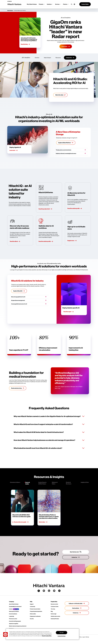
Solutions (49, 4)
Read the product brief (45, 209)
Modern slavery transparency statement (17, 626)
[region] (42, 634)
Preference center (13, 618)
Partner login (53, 613)
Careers (11, 609)
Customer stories (54, 606)
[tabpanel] (49, 507)
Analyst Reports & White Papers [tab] (42, 483)
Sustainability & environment (15, 606)
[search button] (71, 4)
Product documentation (35, 609)
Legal (83, 637)
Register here (72, 241)
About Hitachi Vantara (13, 604)
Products (41, 4)
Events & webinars (13, 613)
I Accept (61, 632)
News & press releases (14, 611)
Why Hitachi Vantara (32, 4)
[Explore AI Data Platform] (65, 143)
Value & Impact (47, 57)
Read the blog (25, 44)
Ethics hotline (33, 613)
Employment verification (35, 616)
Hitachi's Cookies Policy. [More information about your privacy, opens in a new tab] (47, 635)
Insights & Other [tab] (85, 482)
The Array (53, 609)
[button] (74, 4)
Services (57, 4)
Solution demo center (55, 616)
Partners (65, 4)
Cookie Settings (61, 636)
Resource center (54, 604)
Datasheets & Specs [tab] (15, 482)
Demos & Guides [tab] (27, 483)
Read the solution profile (74, 208)
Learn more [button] (13, 150)
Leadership (11, 616)
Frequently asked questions (36, 611)
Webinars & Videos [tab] (55, 483)
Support (32, 604)
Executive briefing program (15, 621)
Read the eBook (15, 241)
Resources (58, 57)
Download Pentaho (55, 618)
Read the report (68, 312)
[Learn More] (65, 46)
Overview (37, 57)
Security (32, 618)
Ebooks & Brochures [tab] (68, 483)
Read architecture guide (20, 522)
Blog (52, 611)
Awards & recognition (13, 623)
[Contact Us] (70, 58)
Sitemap (87, 637)
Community (32, 606)
